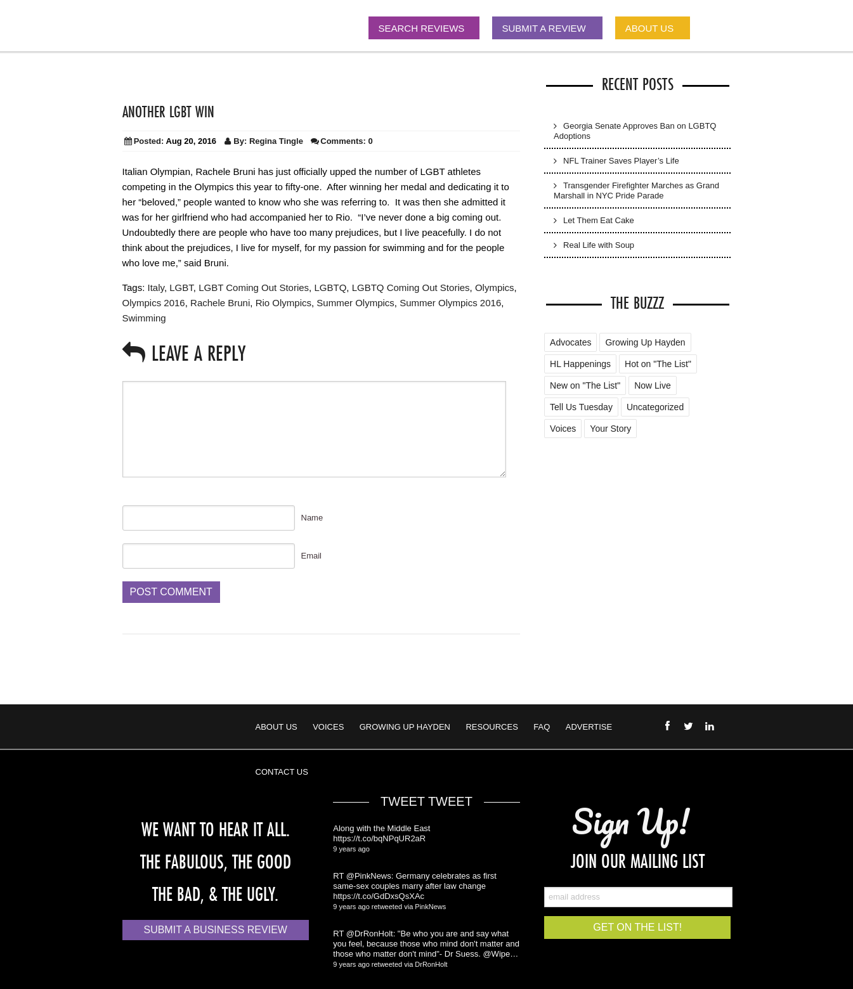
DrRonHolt (431, 964)
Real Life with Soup (598, 245)
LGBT (181, 287)
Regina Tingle (276, 141)
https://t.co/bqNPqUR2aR (379, 838)
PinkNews (430, 906)
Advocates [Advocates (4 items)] (570, 342)
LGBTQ (330, 287)
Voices (328, 727)
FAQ (541, 727)
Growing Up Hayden (405, 727)
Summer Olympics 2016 (450, 302)
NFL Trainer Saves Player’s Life (621, 160)
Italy (156, 287)
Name (312, 517)
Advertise (589, 727)
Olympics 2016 (153, 302)
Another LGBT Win (168, 111)
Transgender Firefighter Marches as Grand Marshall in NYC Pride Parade (636, 190)
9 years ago (351, 849)
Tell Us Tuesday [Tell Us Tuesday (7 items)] (581, 407)
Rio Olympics (283, 302)
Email (311, 555)
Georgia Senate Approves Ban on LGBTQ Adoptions (635, 131)
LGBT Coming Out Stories (254, 287)
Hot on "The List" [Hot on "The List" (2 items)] (658, 364)
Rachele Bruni (220, 302)
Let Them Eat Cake (598, 220)
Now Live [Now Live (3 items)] (652, 385)
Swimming (144, 318)
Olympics (494, 287)
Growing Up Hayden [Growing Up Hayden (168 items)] (645, 342)
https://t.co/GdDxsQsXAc (378, 896)
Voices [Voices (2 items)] (563, 428)
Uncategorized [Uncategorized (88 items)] (655, 407)
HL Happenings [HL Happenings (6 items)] (580, 364)
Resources (492, 727)
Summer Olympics (355, 302)
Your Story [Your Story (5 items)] (610, 428)
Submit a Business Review (215, 929)
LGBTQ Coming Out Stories (411, 287)
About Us (276, 727)
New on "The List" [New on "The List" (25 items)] (585, 385)
